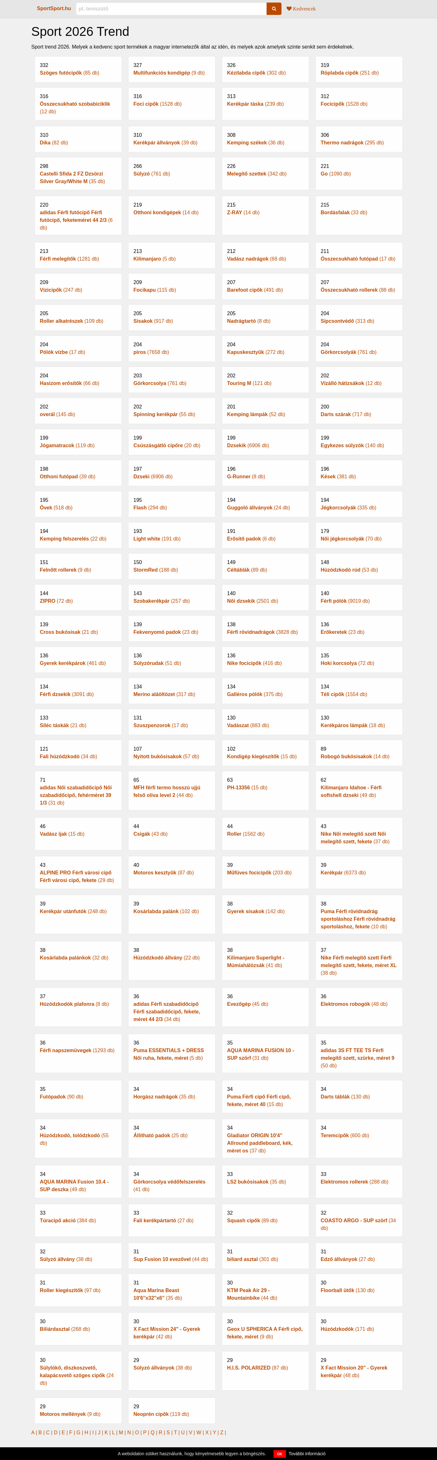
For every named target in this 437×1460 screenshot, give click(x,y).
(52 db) (265, 410)
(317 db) (172, 690)
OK (279, 1454)
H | (88, 1432)
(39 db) (172, 138)
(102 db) (172, 907)
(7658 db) (172, 348)
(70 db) (359, 534)
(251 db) (359, 69)
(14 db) (172, 208)
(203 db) (265, 868)
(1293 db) (78, 1046)
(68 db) (265, 255)
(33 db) (359, 208)
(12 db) (78, 103)
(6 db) (265, 534)
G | (80, 1432)
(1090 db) (359, 169)
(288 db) (359, 1178)
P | (146, 1432)
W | (200, 1432)
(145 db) (78, 410)
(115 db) (172, 286)
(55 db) (172, 410)
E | (65, 1432)
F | (72, 1432)
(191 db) (172, 534)
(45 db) (265, 1000)
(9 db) (172, 69)
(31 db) (265, 1050)
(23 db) (172, 628)
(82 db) (78, 138)
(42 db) (172, 1328)
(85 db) (78, 69)
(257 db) (172, 597)
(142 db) (265, 907)
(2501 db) (265, 597)
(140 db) (359, 441)
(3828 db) (265, 628)
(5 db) (172, 255)
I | (95, 1432)
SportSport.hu (54, 8)
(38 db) (78, 1255)
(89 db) (265, 566)
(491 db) (265, 286)
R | (163, 1432)
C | (50, 1432)
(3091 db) (78, 690)
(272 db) (265, 348)
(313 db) (359, 317)
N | (131, 1432)
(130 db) (359, 1092)
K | (108, 1432)
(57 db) (172, 752)
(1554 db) (359, 690)
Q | (154, 1432)
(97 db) (78, 1286)
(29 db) (78, 872)
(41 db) (265, 957)
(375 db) (265, 690)
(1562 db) (265, 830)
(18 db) (359, 721)
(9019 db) (359, 597)
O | (139, 1432)
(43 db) (172, 830)
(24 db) (265, 503)
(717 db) (359, 410)
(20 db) (172, 441)
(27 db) (172, 1216)
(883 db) (265, 721)
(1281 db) (78, 255)
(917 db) (172, 317)
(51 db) (172, 659)
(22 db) (78, 534)
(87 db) (172, 868)
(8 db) (265, 317)
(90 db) (78, 1092)
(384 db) (78, 1216)
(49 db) (359, 787)
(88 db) (359, 286)
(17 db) (359, 255)
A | (35, 1432)
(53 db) (359, 566)
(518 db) (78, 503)
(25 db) (172, 1131)
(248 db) (78, 907)
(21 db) (78, 628)
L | (115, 1432)
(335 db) (359, 503)
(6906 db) (265, 441)
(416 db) (265, 659)
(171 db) (359, 1325)
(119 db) (78, 441)
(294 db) (172, 503)
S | (170, 1432)
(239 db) (265, 100)
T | (177, 1432)
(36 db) (265, 138)
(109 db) (78, 317)
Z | (223, 1432)
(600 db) (359, 1131)
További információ (307, 1453)
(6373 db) (359, 868)
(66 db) (78, 379)
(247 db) (78, 286)
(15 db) (265, 752)
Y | (216, 1432)
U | (185, 1432)
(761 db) (172, 169)
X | (209, 1432)
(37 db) (359, 833)
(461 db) (78, 659)
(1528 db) (172, 100)
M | (123, 1432)
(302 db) (265, 69)
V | (192, 1432)
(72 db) (78, 597)
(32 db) (78, 953)
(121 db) (265, 379)
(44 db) (172, 787)
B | (42, 1432)
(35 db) (78, 173)
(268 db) (78, 1325)
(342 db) (265, 169)
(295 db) (359, 138)
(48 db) (359, 1000)
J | (101, 1432)
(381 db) (359, 472)
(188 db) (172, 566)
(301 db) (265, 1255)
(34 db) (78, 752)
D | (58, 1432)
